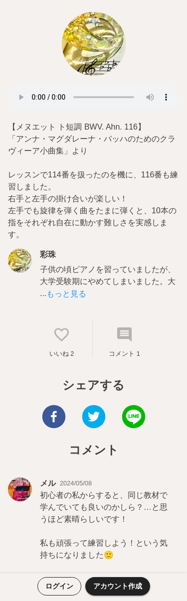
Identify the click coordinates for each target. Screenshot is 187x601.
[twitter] (94, 418)
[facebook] (54, 418)
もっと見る (66, 294)
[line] (134, 418)
